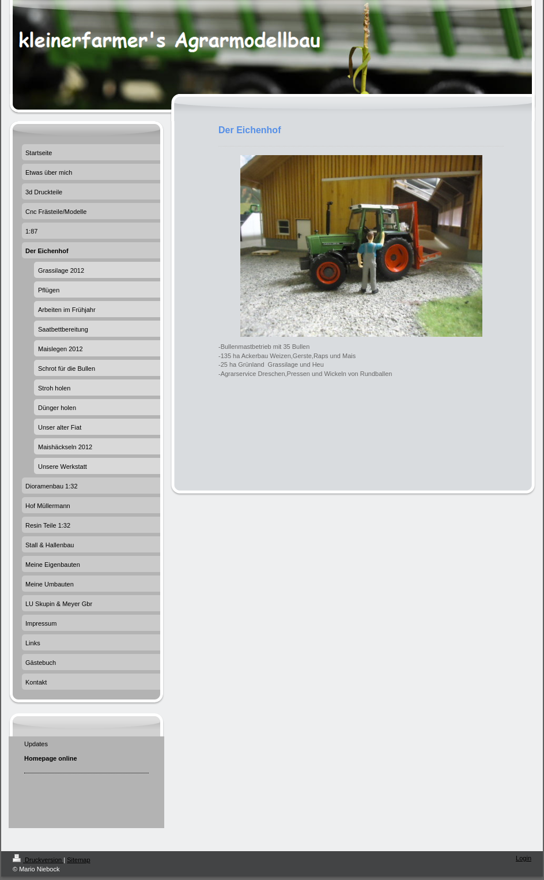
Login (523, 858)
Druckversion (38, 859)
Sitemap (78, 859)
